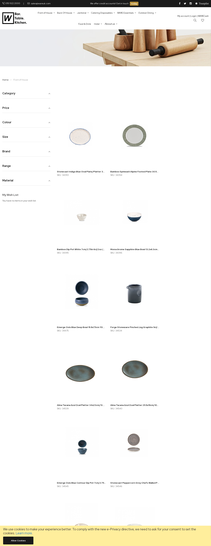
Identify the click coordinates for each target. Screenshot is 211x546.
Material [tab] (7, 180)
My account (183, 16)
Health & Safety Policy (125, 475)
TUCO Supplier (71, 483)
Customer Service (73, 475)
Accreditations (121, 483)
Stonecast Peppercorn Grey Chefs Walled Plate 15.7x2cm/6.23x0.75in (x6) (80, 398)
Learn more (24, 533)
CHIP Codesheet (72, 492)
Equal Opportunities (74, 471)
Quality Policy (120, 471)
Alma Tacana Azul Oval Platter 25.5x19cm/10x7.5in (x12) (133, 322)
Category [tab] (8, 93)
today (134, 3)
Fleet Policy (119, 466)
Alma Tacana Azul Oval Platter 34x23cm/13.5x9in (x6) (80, 322)
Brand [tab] (6, 151)
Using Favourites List (74, 500)
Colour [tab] (6, 122)
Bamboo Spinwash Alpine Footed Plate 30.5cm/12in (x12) (133, 169)
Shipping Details (122, 488)
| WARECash (203, 16)
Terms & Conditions (124, 492)
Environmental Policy (124, 479)
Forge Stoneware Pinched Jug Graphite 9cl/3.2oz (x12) (185, 246)
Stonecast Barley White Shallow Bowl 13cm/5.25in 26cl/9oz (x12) (133, 398)
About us (110, 23)
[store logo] (15, 18)
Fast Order (69, 496)
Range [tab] (6, 166)
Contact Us (70, 462)
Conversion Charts (73, 488)
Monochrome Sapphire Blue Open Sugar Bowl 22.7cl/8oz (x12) (185, 398)
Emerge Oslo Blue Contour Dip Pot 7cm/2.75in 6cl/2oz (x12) (185, 322)
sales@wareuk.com (41, 3)
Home (5, 79)
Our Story (69, 466)
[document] (105, 535)
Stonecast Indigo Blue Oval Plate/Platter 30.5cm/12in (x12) (80, 169)
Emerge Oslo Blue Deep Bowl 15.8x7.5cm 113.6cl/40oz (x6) (133, 246)
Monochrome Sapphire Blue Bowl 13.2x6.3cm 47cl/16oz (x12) (80, 246)
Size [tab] (5, 137)
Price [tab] (5, 108)
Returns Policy (121, 462)
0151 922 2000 (12, 3)
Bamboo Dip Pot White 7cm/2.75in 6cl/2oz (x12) (185, 169)
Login (193, 16)
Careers (68, 479)
